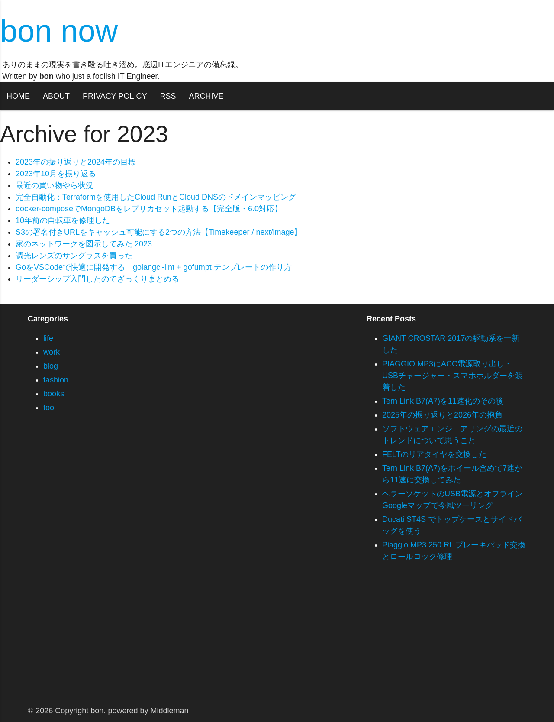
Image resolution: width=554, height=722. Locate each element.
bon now (59, 30)
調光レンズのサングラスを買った (74, 255)
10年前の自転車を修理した (63, 220)
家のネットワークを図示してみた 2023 (84, 244)
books (53, 393)
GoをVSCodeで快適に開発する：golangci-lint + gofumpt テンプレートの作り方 (154, 267)
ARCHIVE (206, 96)
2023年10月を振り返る (56, 173)
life (48, 338)
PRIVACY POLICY (115, 96)
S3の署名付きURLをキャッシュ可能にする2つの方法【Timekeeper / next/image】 (159, 232)
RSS (168, 96)
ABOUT (56, 96)
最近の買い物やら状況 (54, 185)
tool (49, 407)
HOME (18, 96)
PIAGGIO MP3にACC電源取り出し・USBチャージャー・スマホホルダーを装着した (452, 375)
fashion (55, 380)
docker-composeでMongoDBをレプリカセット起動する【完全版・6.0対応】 (149, 208)
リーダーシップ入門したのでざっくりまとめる (97, 279)
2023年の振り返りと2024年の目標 (76, 162)
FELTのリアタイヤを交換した (434, 454)
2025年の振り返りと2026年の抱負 (442, 415)
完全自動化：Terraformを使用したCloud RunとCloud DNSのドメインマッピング (156, 197)
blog (50, 366)
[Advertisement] (259, 639)
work (51, 352)
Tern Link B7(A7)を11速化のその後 (442, 401)
